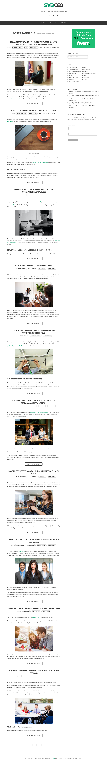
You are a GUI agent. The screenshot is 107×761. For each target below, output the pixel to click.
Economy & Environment (75, 71)
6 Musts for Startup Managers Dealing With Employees (33, 608)
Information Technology (75, 81)
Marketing (85, 71)
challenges (39, 201)
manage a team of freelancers (40, 162)
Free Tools (53, 22)
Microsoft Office (36, 617)
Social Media (86, 77)
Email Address (82, 125)
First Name (82, 131)
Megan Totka (47, 335)
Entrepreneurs (72, 73)
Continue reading (33, 103)
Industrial (71, 79)
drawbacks (21, 159)
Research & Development (89, 73)
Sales (84, 75)
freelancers (10, 121)
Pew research (21, 551)
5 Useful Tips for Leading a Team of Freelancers (33, 111)
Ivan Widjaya (55, 47)
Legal (25, 47)
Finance (71, 75)
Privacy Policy (78, 758)
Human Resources (17, 47)
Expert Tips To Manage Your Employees (33, 266)
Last (39, 745)
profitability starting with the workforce (17, 345)
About (43, 22)
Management (33, 47)
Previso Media (70, 758)
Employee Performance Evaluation (39, 412)
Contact (63, 22)
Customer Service (73, 69)
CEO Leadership (20, 545)
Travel (85, 79)
